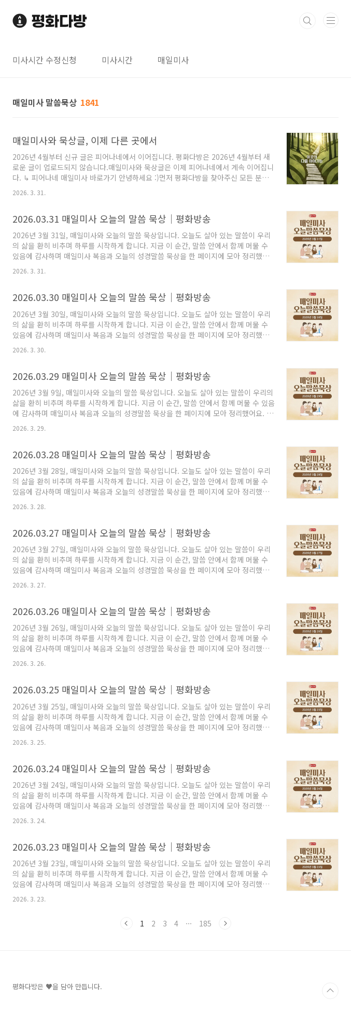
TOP (330, 990)
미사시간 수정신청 (44, 59)
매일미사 (173, 59)
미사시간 (117, 59)
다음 (225, 923)
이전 (126, 923)
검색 (307, 21)
